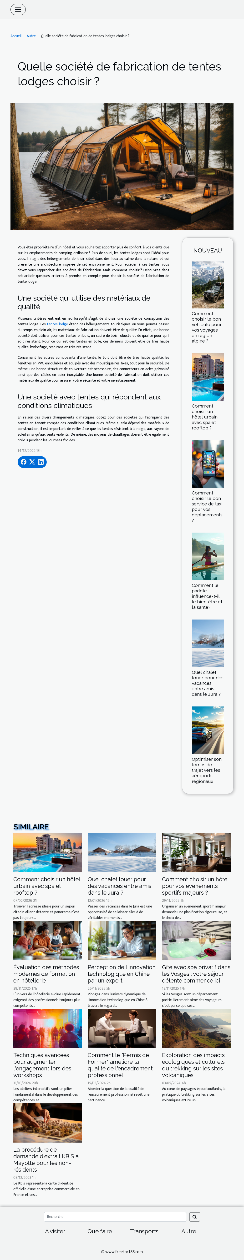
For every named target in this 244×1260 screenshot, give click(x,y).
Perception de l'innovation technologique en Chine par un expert (122, 974)
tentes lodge (57, 324)
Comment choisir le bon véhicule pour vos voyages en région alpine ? (207, 327)
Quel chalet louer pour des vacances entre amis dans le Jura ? (208, 683)
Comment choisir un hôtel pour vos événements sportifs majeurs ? (195, 886)
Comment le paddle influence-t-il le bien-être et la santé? (207, 596)
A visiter (55, 1231)
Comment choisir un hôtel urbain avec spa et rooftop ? (205, 416)
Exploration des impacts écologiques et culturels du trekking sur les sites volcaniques (193, 1065)
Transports (144, 1231)
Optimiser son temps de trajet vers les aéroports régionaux (207, 770)
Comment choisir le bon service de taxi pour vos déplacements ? (207, 506)
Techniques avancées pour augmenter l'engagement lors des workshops (42, 1065)
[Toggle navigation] (18, 9)
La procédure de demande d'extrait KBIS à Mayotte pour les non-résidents (46, 1159)
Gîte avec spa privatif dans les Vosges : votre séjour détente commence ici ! (196, 974)
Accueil (15, 36)
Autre (31, 36)
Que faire (99, 1231)
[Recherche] (115, 1217)
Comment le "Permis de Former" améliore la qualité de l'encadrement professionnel (120, 1065)
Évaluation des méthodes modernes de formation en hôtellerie (46, 974)
